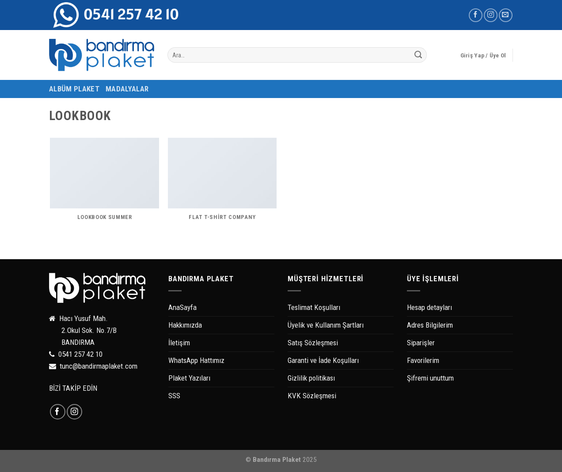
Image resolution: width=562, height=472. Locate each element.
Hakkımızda (185, 325)
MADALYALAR (127, 88)
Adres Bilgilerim (430, 325)
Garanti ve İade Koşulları (323, 360)
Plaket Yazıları (189, 378)
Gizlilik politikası (311, 378)
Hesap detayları (429, 307)
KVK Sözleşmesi (312, 395)
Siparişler (421, 342)
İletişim (179, 342)
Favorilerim (423, 360)
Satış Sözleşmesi (313, 342)
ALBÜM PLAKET (74, 88)
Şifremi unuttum (430, 378)
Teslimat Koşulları (314, 307)
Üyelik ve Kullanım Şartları (326, 325)
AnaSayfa (182, 307)
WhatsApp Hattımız (196, 360)
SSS (174, 395)
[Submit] (418, 55)
